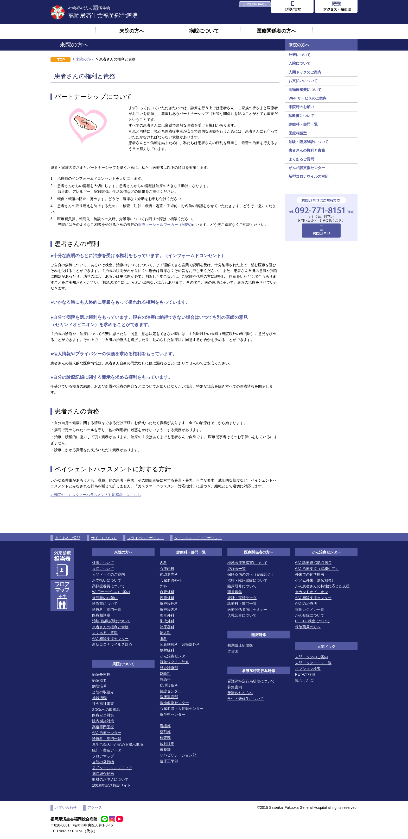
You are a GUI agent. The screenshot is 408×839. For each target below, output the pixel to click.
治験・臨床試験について (309, 142)
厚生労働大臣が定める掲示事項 (117, 744)
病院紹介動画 (103, 774)
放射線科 (167, 650)
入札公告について (242, 615)
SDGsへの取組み (106, 709)
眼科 (163, 639)
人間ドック (326, 646)
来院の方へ (131, 31)
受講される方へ (240, 693)
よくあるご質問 (301, 159)
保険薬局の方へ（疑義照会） (251, 574)
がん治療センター (106, 733)
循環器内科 (169, 574)
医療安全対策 (103, 715)
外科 (163, 586)
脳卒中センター (172, 714)
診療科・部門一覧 (303, 124)
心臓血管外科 (171, 580)
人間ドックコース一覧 (313, 663)
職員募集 (234, 592)
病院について (204, 31)
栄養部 (165, 749)
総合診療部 (169, 668)
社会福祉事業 (103, 703)
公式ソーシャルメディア (112, 768)
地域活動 (99, 698)
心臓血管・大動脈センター (181, 708)
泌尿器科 (167, 627)
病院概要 (99, 680)
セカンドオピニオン (311, 592)
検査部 (165, 738)
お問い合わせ (66, 807)
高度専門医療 (103, 727)
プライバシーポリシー (145, 538)
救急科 (165, 679)
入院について (299, 63)
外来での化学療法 (309, 574)
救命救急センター (174, 703)
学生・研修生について (245, 699)
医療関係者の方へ (276, 31)
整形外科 (167, 615)
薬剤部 (165, 732)
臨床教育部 (169, 697)
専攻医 (232, 651)
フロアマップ (103, 756)
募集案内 (234, 687)
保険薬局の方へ (308, 627)
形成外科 (167, 621)
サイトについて (104, 538)
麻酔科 (165, 674)
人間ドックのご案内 (305, 72)
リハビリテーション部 (178, 755)
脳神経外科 (169, 603)
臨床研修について (242, 586)
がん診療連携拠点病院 (313, 563)
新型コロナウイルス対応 (309, 176)
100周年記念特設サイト (111, 785)
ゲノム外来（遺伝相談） (315, 580)
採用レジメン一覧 (309, 609)
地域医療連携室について (247, 563)
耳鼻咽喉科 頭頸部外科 (180, 644)
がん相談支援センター (307, 168)
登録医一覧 (236, 569)
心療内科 (167, 569)
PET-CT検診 (305, 674)
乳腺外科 (167, 598)
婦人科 (165, 633)
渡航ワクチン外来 (174, 662)
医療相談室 (298, 133)
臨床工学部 (169, 761)
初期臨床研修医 (240, 645)
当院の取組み (103, 692)
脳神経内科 (169, 609)
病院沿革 (99, 686)
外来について (299, 55)
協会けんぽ (304, 680)
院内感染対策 (103, 721)
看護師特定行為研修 (258, 671)
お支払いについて (303, 81)
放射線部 (167, 744)
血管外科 (167, 592)
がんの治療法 (306, 603)
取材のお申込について (110, 779)
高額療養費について (305, 90)
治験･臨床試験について (111, 621)
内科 (163, 563)
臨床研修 (258, 635)
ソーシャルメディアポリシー (198, 538)
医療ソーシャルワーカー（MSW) (165, 224)
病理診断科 (169, 685)
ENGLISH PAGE (255, 4)
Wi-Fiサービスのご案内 (308, 98)
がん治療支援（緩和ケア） (317, 569)
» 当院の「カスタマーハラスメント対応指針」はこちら (95, 495)
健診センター (171, 691)
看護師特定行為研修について (251, 681)
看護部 (165, 726)
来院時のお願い (301, 107)
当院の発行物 (103, 762)
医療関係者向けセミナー (247, 609)
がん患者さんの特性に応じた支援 (322, 586)
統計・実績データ (106, 750)
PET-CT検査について (312, 621)
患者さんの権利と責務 (307, 150)
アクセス (94, 807)
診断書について (301, 116)
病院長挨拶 (101, 674)
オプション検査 (308, 669)
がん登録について (309, 615)
